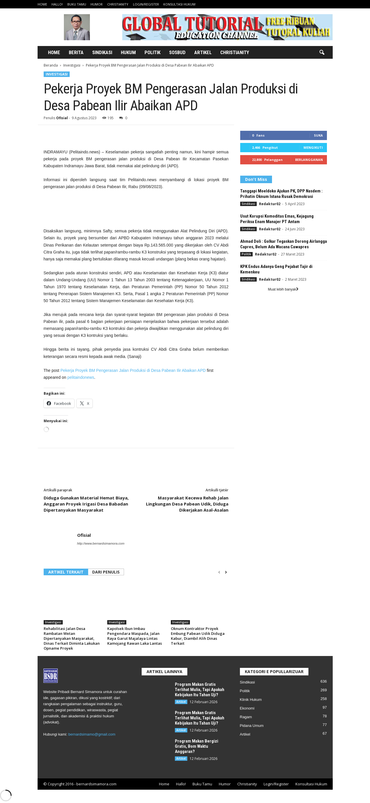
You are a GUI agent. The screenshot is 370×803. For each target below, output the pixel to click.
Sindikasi (102, 52)
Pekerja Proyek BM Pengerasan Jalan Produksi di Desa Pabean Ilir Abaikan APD (133, 370)
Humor (96, 4)
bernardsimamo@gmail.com (91, 734)
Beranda (51, 65)
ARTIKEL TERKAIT (66, 572)
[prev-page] (219, 572)
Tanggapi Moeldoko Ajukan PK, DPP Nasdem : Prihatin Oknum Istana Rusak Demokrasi (281, 193)
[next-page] (226, 572)
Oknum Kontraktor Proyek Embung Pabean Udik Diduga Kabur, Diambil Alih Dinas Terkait (198, 636)
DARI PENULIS (106, 572)
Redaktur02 (269, 203)
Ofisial (62, 117)
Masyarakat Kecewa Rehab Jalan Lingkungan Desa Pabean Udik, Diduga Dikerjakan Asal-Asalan (187, 504)
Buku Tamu (76, 4)
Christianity (117, 4)
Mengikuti (313, 147)
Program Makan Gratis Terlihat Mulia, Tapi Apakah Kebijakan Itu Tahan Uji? (199, 689)
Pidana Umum (252, 725)
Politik (152, 52)
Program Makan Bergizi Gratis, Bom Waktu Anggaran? (196, 746)
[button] (321, 52)
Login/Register (146, 4)
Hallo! (57, 4)
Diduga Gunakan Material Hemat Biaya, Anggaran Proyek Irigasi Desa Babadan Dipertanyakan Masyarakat (86, 504)
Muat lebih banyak (283, 289)
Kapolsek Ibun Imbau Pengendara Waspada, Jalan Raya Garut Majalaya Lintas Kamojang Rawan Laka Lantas (134, 636)
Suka (318, 135)
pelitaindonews (80, 377)
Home (42, 4)
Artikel (203, 52)
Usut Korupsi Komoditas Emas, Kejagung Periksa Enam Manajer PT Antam (277, 219)
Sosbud (177, 52)
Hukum (128, 52)
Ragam (246, 717)
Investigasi (71, 65)
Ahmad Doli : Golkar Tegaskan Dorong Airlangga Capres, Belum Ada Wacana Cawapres (283, 244)
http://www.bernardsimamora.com (101, 543)
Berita (76, 52)
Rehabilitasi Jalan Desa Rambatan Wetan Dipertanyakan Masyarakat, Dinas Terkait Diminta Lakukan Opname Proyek (72, 638)
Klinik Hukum (251, 699)
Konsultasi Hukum (179, 4)
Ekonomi (247, 708)
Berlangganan (309, 159)
